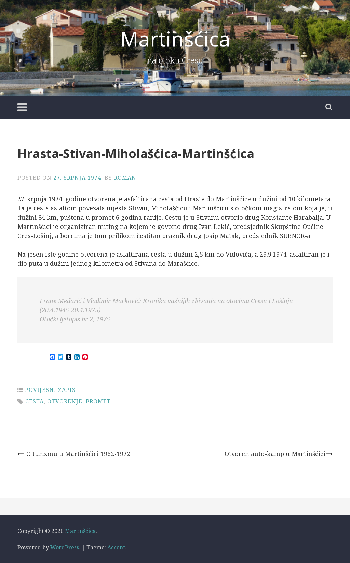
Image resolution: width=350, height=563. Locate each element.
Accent (116, 547)
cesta (34, 401)
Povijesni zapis (50, 390)
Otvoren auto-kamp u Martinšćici (279, 454)
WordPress (64, 547)
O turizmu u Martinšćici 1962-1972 (73, 454)
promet (98, 401)
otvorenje (64, 401)
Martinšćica (175, 39)
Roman (125, 177)
